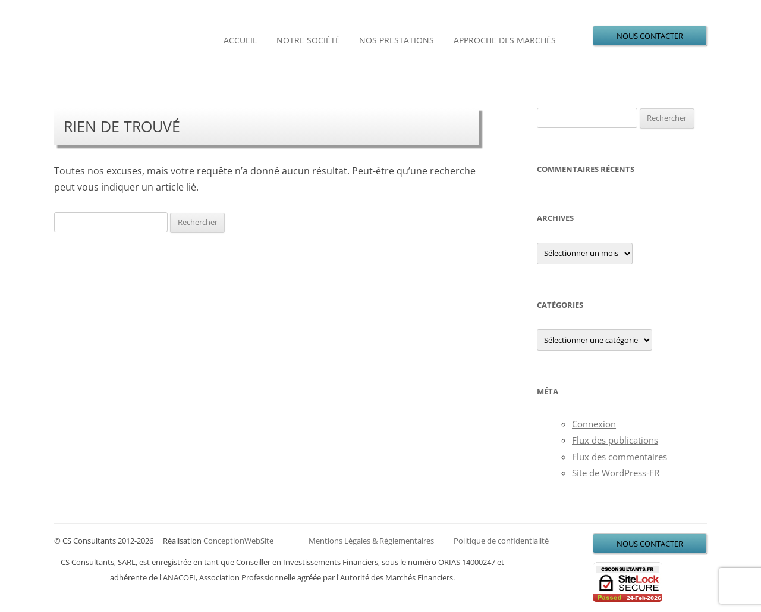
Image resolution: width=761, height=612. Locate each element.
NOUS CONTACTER (650, 35)
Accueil (240, 40)
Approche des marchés (505, 40)
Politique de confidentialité (501, 540)
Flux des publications (615, 440)
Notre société (308, 40)
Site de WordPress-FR (615, 473)
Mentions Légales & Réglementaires (371, 540)
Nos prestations (396, 40)
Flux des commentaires (619, 457)
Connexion (594, 424)
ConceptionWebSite (238, 540)
